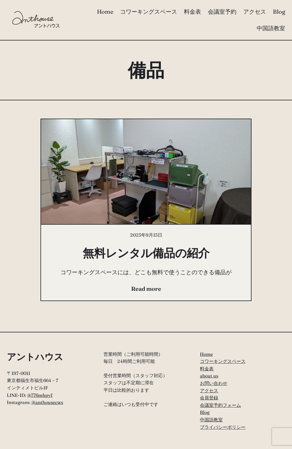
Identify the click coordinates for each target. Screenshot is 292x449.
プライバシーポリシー (223, 427)
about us (209, 376)
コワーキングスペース (223, 361)
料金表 (207, 368)
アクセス (209, 390)
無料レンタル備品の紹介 (146, 253)
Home (206, 354)
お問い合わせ (213, 383)
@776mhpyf (39, 395)
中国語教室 (211, 419)
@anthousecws (47, 402)
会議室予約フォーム (220, 405)
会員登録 (209, 398)
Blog (205, 412)
